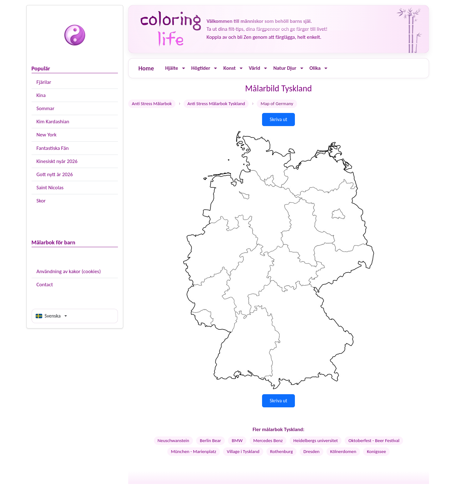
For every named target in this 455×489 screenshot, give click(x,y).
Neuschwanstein (173, 440)
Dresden (311, 451)
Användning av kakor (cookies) (69, 271)
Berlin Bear (210, 440)
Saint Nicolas (50, 187)
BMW (237, 440)
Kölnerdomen (343, 451)
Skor (41, 200)
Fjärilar (44, 82)
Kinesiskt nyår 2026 (57, 161)
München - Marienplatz (193, 451)
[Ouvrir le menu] (183, 68)
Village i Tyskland (243, 451)
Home (146, 68)
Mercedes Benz (268, 440)
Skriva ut (278, 119)
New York (47, 134)
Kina (41, 95)
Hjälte (171, 68)
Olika (315, 68)
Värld (254, 68)
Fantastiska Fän (53, 148)
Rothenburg (281, 451)
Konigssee (376, 451)
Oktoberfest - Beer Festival (373, 440)
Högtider (200, 68)
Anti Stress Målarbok (152, 103)
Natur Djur (284, 68)
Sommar (45, 108)
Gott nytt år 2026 (55, 174)
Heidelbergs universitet (315, 440)
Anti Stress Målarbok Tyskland (216, 103)
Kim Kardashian (53, 121)
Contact (45, 284)
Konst (229, 68)
